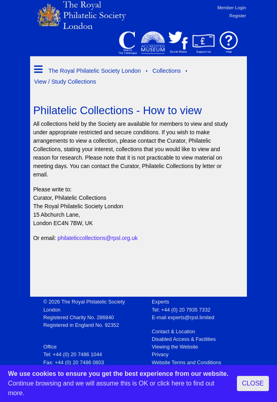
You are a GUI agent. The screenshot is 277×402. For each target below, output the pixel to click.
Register (237, 15)
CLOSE (253, 383)
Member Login (231, 7)
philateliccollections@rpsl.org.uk (97, 238)
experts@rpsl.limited (191, 317)
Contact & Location (173, 331)
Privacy (160, 354)
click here (171, 383)
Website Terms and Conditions (186, 362)
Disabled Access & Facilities (184, 339)
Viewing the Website (175, 347)
